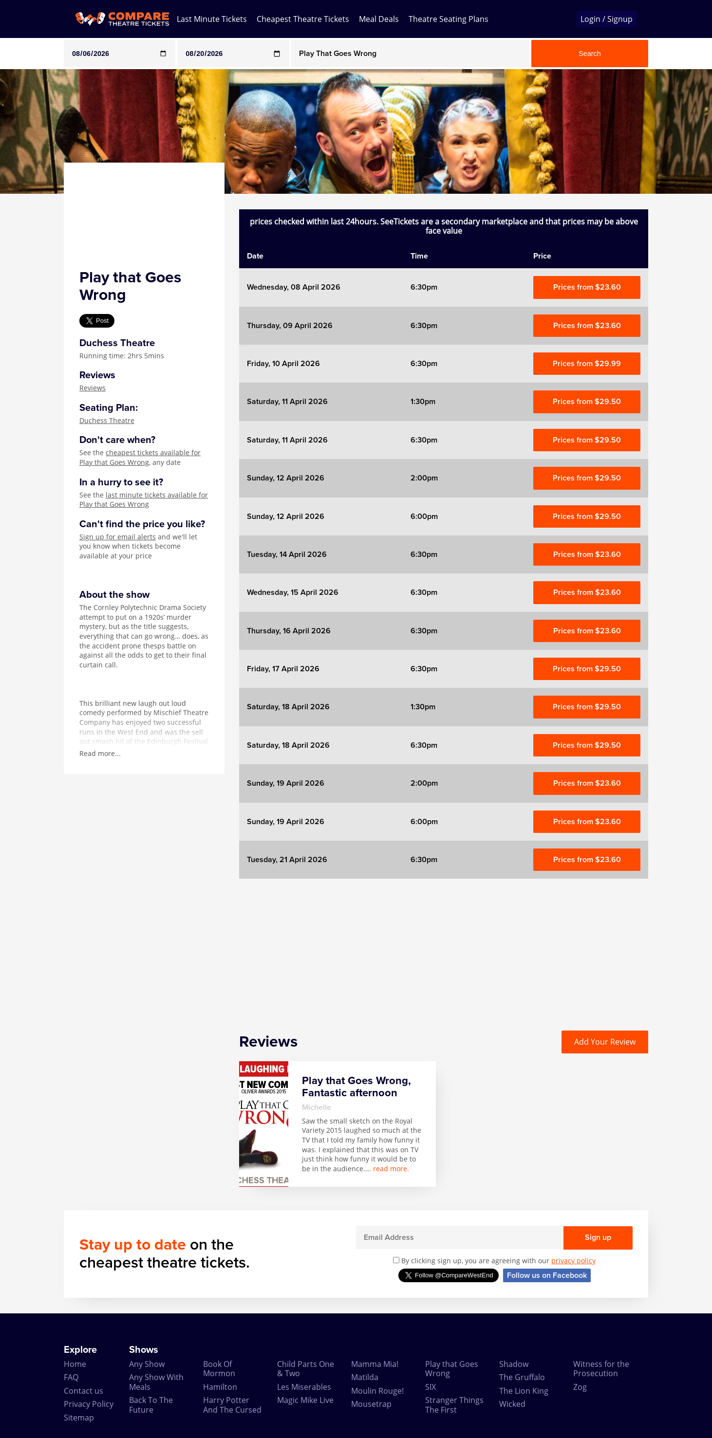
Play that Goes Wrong (451, 1369)
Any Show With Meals (156, 1382)
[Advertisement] (443, 947)
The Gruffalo (522, 1377)
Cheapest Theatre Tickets (303, 19)
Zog (580, 1387)
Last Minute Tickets (212, 19)
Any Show (147, 1364)
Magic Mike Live (305, 1400)
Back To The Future (151, 1405)
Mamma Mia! (374, 1364)
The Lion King (523, 1390)
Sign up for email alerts (117, 536)
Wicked (512, 1404)
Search (590, 53)
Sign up (598, 1237)
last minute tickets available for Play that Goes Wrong (143, 499)
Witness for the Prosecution (601, 1369)
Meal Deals (379, 19)
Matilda (364, 1377)
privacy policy (573, 1260)
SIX (430, 1387)
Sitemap (79, 1417)
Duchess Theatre (106, 420)
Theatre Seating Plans (448, 19)
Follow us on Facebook (547, 1275)
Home (75, 1364)
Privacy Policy (88, 1404)
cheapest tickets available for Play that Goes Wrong (140, 457)
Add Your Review (605, 1041)
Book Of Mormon (219, 1369)
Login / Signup (607, 19)
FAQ (71, 1377)
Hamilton (220, 1387)
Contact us (83, 1390)
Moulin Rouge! (377, 1390)
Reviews (92, 387)
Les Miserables (304, 1387)
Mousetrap (371, 1404)
